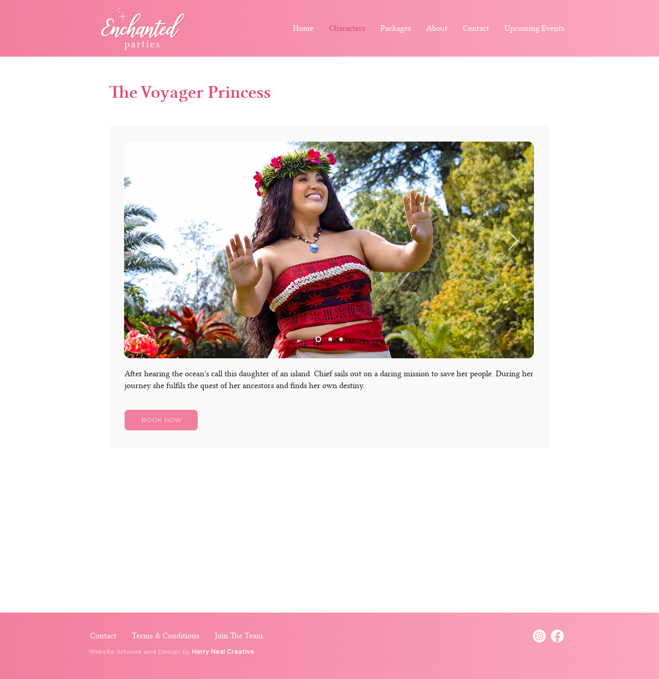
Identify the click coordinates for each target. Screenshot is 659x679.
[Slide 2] (330, 339)
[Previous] (146, 241)
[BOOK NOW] (161, 420)
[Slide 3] (341, 339)
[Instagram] (539, 636)
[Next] (513, 241)
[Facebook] (557, 636)
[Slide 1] (318, 339)
